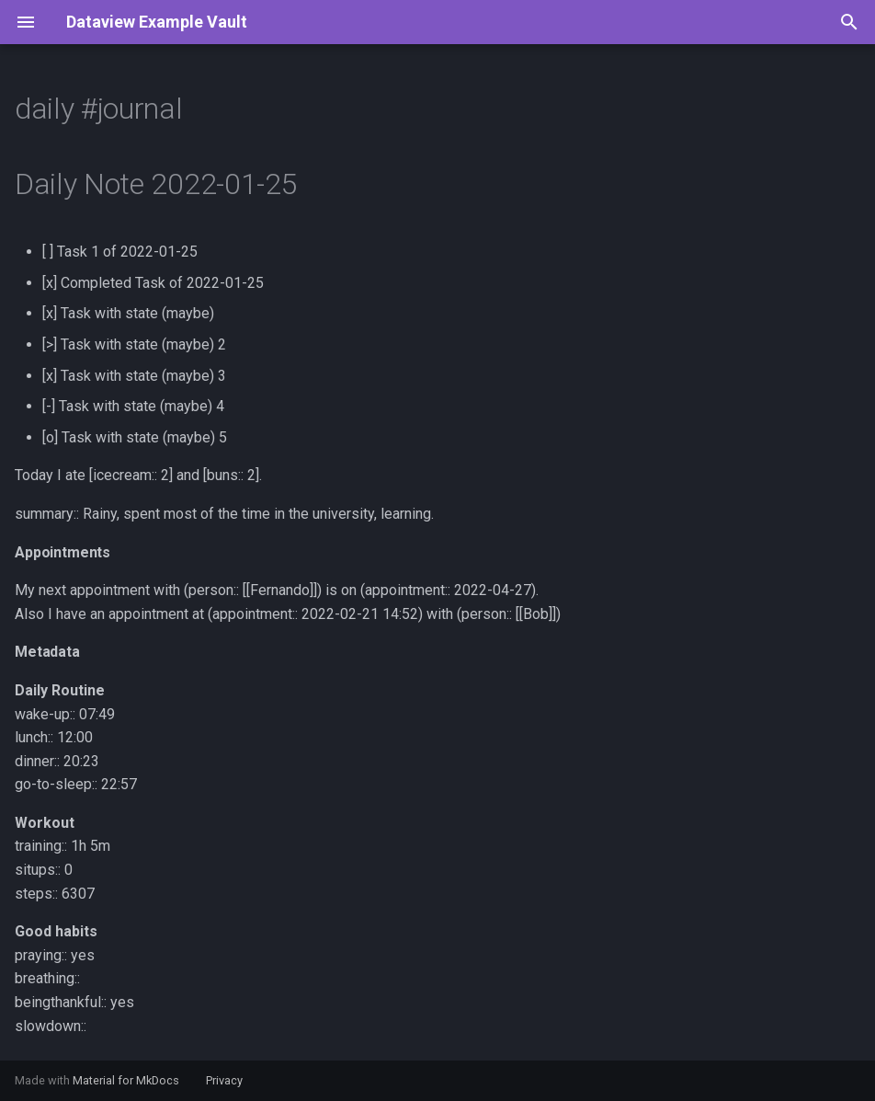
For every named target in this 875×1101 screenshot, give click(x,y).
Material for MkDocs (127, 1080)
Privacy (224, 1080)
